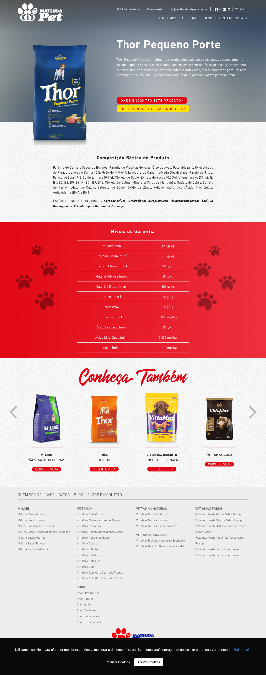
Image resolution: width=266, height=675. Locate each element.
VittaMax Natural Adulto (151, 514)
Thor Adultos (85, 598)
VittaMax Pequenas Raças (93, 537)
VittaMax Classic (87, 543)
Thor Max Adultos (88, 593)
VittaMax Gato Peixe (89, 555)
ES (244, 9)
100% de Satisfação (129, 9)
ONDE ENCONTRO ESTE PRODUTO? (152, 100)
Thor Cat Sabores (88, 616)
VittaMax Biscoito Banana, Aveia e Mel (160, 546)
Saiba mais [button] (242, 650)
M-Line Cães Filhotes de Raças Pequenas (44, 531)
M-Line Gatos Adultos (31, 537)
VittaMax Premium (89, 526)
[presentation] (13, 412)
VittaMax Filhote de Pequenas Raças (100, 531)
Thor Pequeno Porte (89, 622)
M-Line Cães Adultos (31, 514)
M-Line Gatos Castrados (33, 549)
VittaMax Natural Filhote (151, 520)
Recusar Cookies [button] (118, 662)
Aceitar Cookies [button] (148, 662)
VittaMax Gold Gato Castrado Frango (100, 572)
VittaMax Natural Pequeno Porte (156, 526)
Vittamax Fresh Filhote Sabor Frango (218, 514)
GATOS (195, 18)
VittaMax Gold (86, 566)
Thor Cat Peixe (86, 610)
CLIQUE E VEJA (46, 469)
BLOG (208, 18)
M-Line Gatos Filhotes (32, 543)
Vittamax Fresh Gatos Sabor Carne (217, 555)
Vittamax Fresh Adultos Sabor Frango (219, 520)
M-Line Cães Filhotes (31, 520)
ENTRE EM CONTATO (231, 18)
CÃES (183, 18)
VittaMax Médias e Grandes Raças (98, 520)
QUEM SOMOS (165, 18)
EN (241, 9)
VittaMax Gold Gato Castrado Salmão (100, 578)
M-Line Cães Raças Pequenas (36, 526)
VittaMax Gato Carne (90, 514)
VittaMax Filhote (87, 549)
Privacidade (155, 9)
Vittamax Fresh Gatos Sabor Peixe (217, 549)
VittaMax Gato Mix (88, 561)
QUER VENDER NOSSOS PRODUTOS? (153, 109)
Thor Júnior (84, 604)
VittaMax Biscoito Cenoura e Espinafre (160, 540)
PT (236, 9)
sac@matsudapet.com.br (188, 9)
